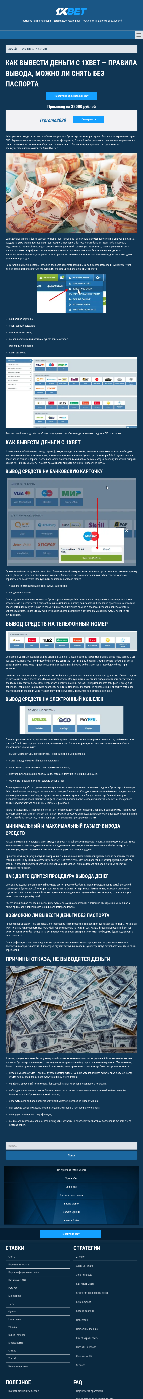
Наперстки (82, 1320)
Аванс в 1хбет (71, 1220)
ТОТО (11, 1303)
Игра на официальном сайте (23, 1272)
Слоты (11, 1256)
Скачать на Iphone (86, 1347)
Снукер (12, 1350)
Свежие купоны (71, 1211)
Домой (12, 49)
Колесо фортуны (85, 1310)
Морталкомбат (16, 1342)
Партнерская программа (89, 1390)
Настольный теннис (87, 1328)
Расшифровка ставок (71, 1195)
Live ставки (14, 1319)
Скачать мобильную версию (23, 1390)
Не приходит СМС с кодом (71, 1170)
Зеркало (80, 1365)
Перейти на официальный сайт (71, 95)
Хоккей (12, 1358)
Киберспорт (14, 1295)
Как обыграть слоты (87, 1338)
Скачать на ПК (84, 1356)
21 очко (12, 1327)
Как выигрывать (85, 1283)
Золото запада (84, 1274)
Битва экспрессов (18, 1366)
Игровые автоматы (19, 1264)
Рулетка (12, 1287)
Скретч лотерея (17, 1334)
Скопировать (89, 119)
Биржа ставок (71, 1203)
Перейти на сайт (71, 1233)
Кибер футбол (83, 1301)
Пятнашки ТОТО (17, 1280)
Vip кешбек (71, 1178)
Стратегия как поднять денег (92, 1292)
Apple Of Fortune (84, 1265)
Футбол (12, 1311)
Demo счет (71, 1186)
